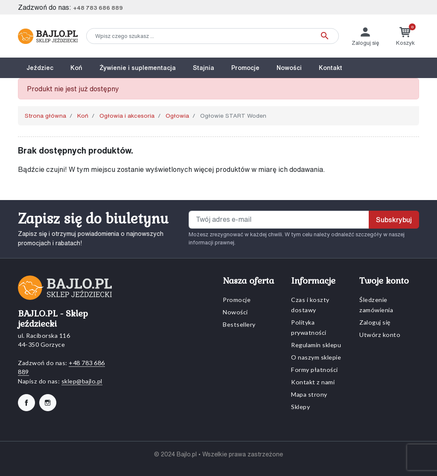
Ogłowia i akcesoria (126, 116)
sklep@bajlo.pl (81, 381)
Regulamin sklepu (316, 344)
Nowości (235, 312)
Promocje (237, 299)
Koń (82, 116)
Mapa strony (309, 394)
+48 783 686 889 (98, 8)
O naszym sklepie (316, 357)
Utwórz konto (379, 334)
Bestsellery (239, 324)
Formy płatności (314, 369)
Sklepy (300, 406)
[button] (405, 36)
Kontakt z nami (313, 382)
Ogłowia (177, 116)
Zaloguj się (374, 322)
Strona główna (45, 116)
